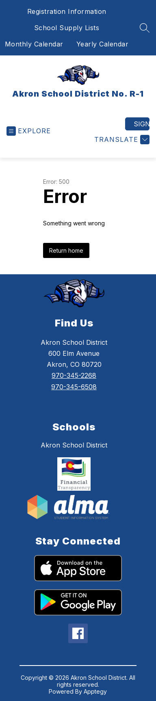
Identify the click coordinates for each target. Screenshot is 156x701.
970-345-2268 (74, 375)
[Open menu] (28, 131)
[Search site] (145, 28)
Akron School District (74, 445)
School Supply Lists (67, 28)
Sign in (142, 124)
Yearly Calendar (102, 44)
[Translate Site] (121, 139)
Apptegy (95, 691)
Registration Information (66, 11)
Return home (66, 250)
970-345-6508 (74, 387)
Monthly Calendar (34, 44)
